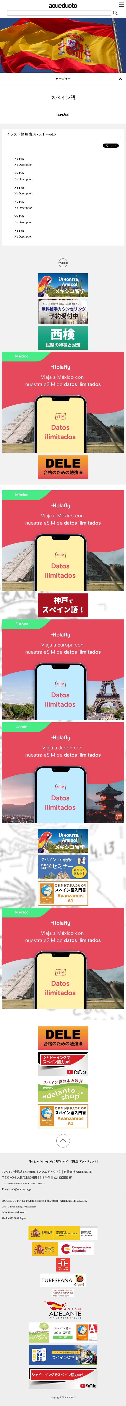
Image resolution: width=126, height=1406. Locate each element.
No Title (19, 159)
